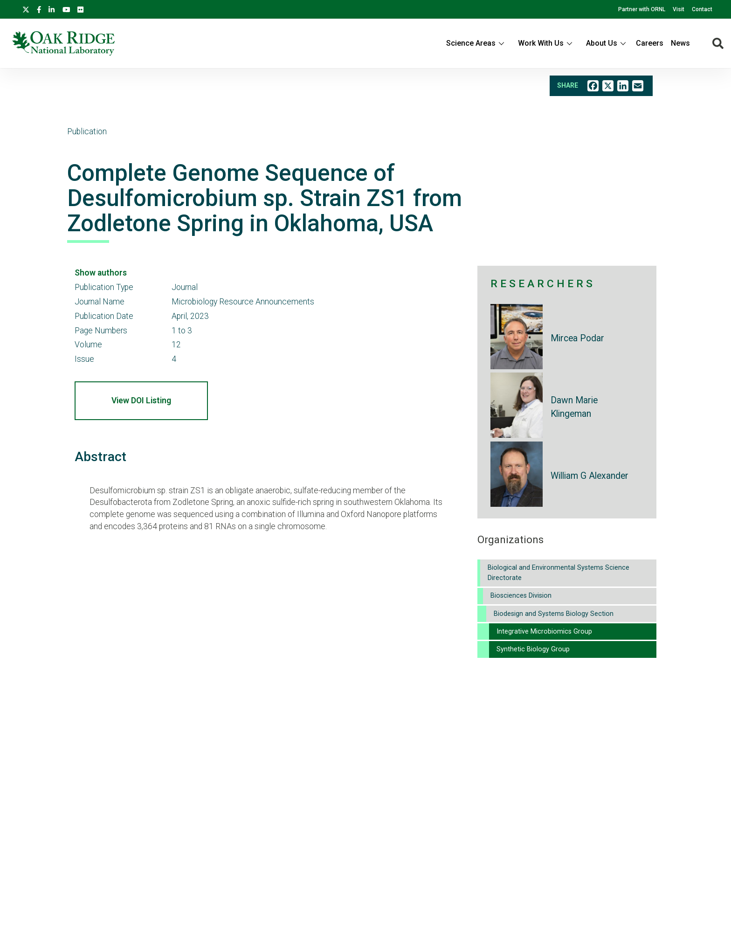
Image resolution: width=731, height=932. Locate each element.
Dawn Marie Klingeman (574, 407)
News (680, 43)
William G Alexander (589, 475)
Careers (649, 43)
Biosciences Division (521, 596)
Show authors (101, 272)
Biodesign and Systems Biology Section (554, 614)
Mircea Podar (577, 338)
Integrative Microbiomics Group (544, 631)
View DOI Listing (141, 400)
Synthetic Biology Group (533, 649)
